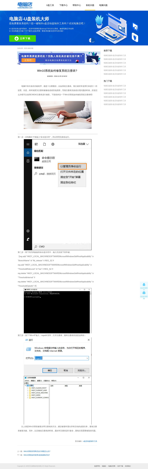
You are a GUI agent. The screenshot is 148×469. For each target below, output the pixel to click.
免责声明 (97, 466)
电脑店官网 (111, 466)
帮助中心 (77, 5)
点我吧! (28, 60)
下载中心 (63, 5)
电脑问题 (103, 5)
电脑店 (104, 466)
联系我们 (128, 466)
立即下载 (23, 39)
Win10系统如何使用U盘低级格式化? (37, 455)
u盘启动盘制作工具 (90, 441)
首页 (25, 48)
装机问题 (90, 5)
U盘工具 (50, 5)
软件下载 (120, 466)
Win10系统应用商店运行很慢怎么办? (37, 451)
